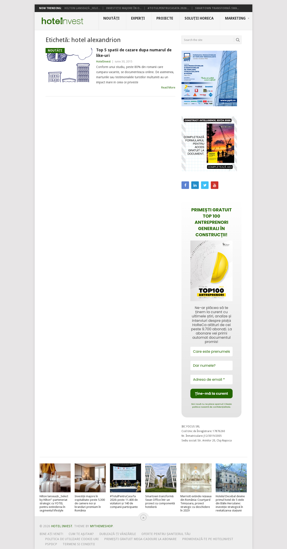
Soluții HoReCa (199, 18)
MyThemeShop (101, 526)
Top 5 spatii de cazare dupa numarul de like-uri (133, 53)
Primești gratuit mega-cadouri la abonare (140, 539)
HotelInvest (103, 61)
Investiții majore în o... (124, 8)
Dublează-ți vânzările (117, 534)
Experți (138, 18)
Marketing (235, 18)
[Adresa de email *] (211, 379)
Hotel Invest (62, 20)
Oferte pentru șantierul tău (166, 534)
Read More (168, 87)
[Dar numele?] (211, 365)
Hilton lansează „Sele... (82, 8)
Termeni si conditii (79, 544)
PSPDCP (51, 544)
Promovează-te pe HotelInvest (207, 539)
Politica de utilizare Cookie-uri (72, 539)
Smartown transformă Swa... (217, 8)
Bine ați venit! (51, 534)
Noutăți (111, 18)
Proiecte (164, 18)
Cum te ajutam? (81, 534)
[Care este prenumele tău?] (211, 351)
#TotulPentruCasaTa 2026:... (168, 8)
